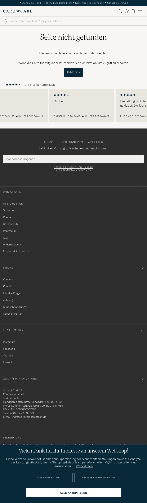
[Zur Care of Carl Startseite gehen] (17, 11)
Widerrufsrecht (12, 244)
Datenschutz (10, 224)
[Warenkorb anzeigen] (133, 11)
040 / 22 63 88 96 (24, 413)
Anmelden (73, 72)
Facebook (9, 349)
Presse (7, 217)
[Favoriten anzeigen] (127, 11)
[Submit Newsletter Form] (139, 159)
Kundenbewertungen (15, 307)
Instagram (9, 342)
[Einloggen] (120, 11)
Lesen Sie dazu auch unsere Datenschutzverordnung (73, 168)
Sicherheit (9, 210)
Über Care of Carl (13, 203)
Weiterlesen (84, 466)
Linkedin (8, 362)
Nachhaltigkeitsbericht (16, 251)
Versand (8, 279)
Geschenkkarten (12, 313)
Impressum (9, 231)
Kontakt (8, 286)
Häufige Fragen (12, 293)
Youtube (8, 355)
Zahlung (8, 300)
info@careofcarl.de (34, 416)
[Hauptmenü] (140, 11)
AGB (5, 237)
